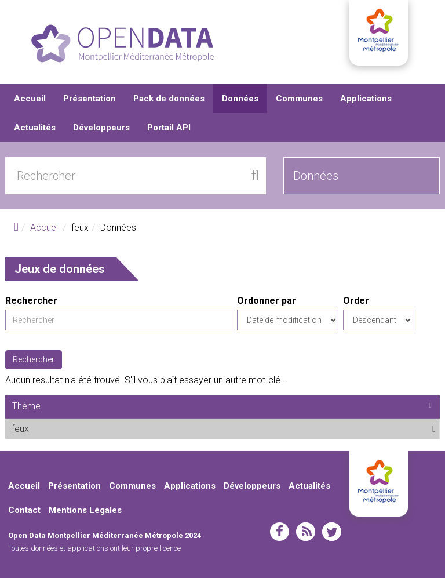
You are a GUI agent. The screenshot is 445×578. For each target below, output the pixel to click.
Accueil (30, 98)
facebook (279, 531)
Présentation (89, 98)
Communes (299, 98)
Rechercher (31, 300)
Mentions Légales (85, 510)
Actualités (35, 127)
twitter (331, 531)
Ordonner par (266, 300)
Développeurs (101, 127)
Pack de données (169, 98)
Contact (24, 510)
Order (356, 300)
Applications (366, 98)
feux (58, 428)
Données (240, 98)
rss (305, 531)
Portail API (169, 127)
